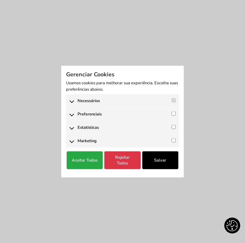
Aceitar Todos (85, 160)
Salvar (160, 160)
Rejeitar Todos (122, 160)
